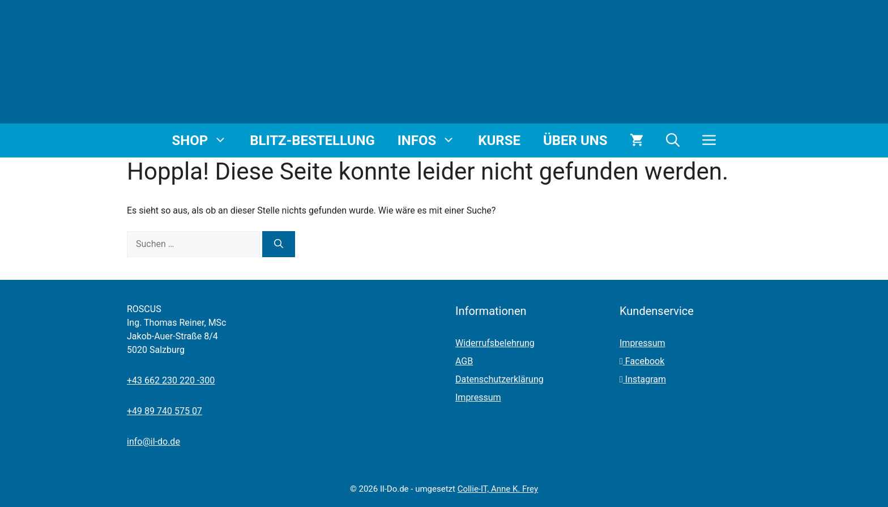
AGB (464, 361)
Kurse (499, 140)
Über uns (575, 140)
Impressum (478, 397)
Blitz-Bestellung (312, 140)
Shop (205, 140)
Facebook (642, 361)
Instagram (643, 379)
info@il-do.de (153, 441)
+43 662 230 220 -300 (171, 380)
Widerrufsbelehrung (495, 343)
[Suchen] (278, 244)
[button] (673, 140)
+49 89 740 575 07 (164, 411)
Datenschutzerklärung (499, 379)
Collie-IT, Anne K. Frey (498, 489)
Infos (432, 140)
